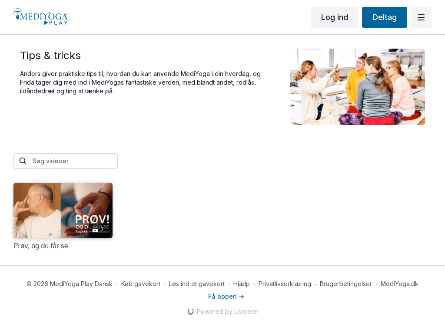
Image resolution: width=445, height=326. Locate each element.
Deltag (384, 17)
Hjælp (241, 283)
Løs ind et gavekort (197, 283)
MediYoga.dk (399, 283)
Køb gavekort (140, 283)
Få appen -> (226, 296)
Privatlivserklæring (285, 283)
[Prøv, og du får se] (63, 246)
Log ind (334, 17)
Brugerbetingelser (346, 283)
